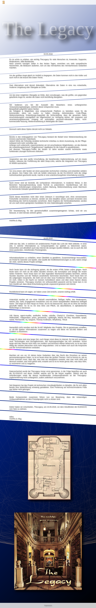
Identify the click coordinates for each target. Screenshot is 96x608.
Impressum (48, 605)
